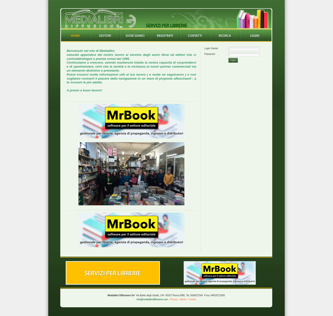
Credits (192, 299)
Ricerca (225, 35)
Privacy (174, 299)
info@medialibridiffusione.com (152, 299)
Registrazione (165, 35)
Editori (105, 35)
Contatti (195, 35)
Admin (183, 299)
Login (254, 35)
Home (75, 35)
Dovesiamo (135, 35)
